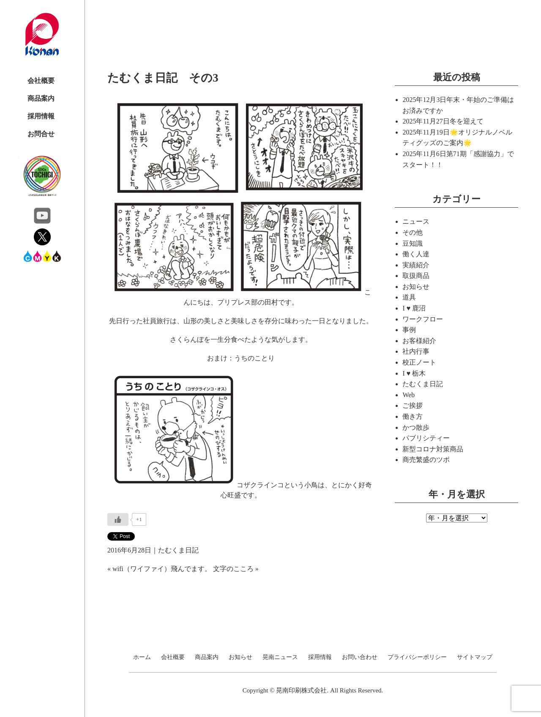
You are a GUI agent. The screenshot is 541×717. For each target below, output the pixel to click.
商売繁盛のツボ (426, 459)
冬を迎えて (467, 121)
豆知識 (412, 243)
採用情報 (41, 116)
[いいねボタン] (117, 519)
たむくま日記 (178, 550)
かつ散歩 (415, 427)
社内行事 (415, 351)
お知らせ (415, 286)
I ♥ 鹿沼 (414, 308)
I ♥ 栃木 (414, 373)
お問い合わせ (359, 657)
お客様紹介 (419, 340)
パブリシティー (426, 438)
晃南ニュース (280, 657)
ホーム (142, 657)
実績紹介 (415, 265)
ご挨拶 (412, 405)
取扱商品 (415, 275)
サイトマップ (474, 657)
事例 (409, 329)
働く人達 (415, 254)
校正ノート (419, 362)
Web (408, 394)
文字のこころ (233, 568)
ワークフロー (422, 319)
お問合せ (41, 133)
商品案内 (41, 98)
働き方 (412, 416)
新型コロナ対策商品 (432, 449)
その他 (412, 232)
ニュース (415, 221)
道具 (409, 297)
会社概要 (41, 80)
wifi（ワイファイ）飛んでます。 (161, 568)
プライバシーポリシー (417, 657)
